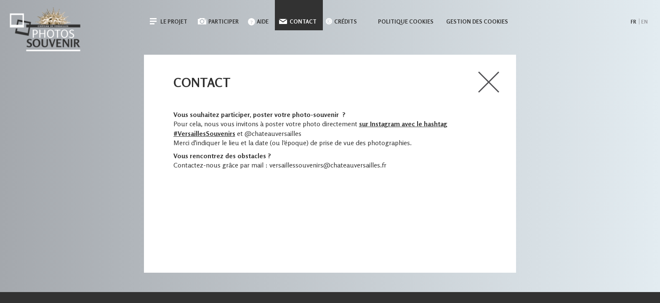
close (488, 82)
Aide (263, 21)
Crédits (345, 21)
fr (633, 22)
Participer (223, 21)
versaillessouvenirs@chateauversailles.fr (327, 165)
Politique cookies (406, 21)
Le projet (173, 21)
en (644, 22)
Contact (303, 21)
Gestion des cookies (477, 21)
